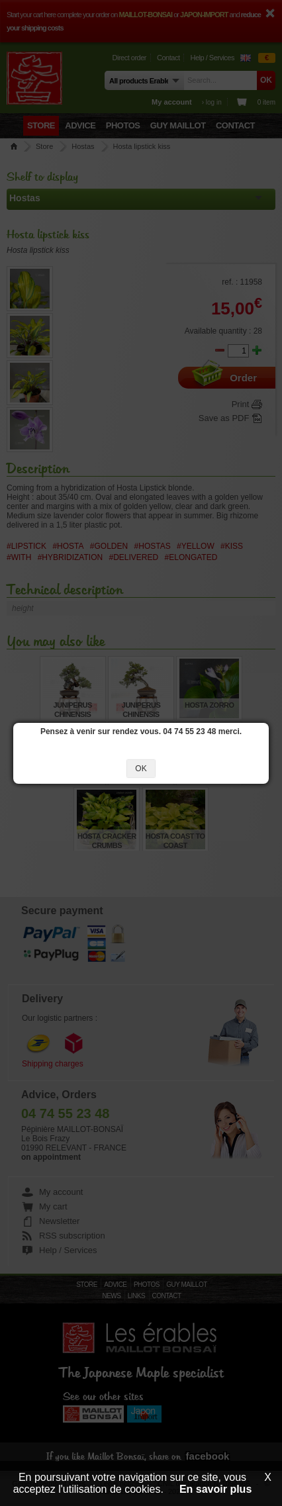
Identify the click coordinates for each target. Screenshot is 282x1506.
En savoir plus (215, 1489)
